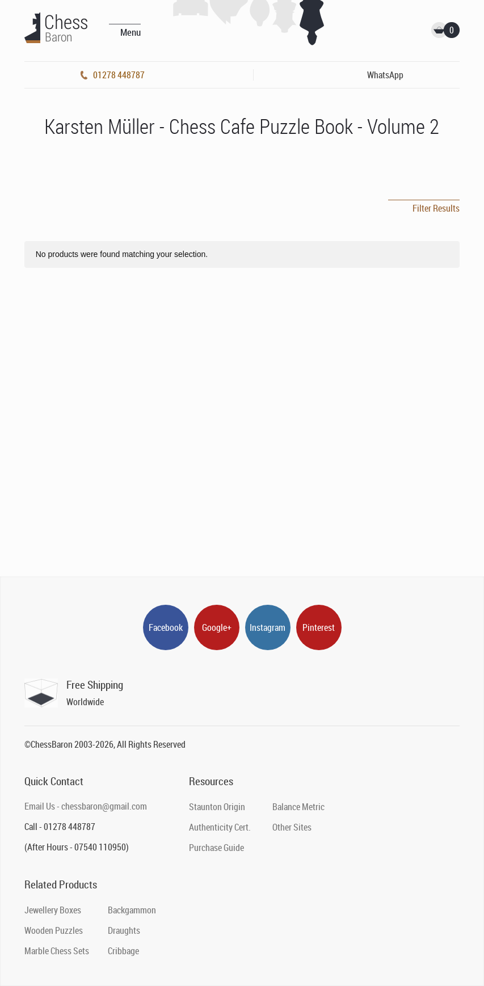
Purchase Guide (216, 847)
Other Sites (292, 827)
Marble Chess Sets (56, 951)
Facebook (166, 627)
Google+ (217, 627)
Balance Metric (298, 806)
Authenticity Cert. (220, 827)
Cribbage (123, 951)
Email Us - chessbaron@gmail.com (85, 806)
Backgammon (132, 910)
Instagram (267, 627)
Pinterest (318, 627)
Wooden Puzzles (53, 930)
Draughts (124, 930)
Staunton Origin (217, 806)
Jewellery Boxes (52, 910)
